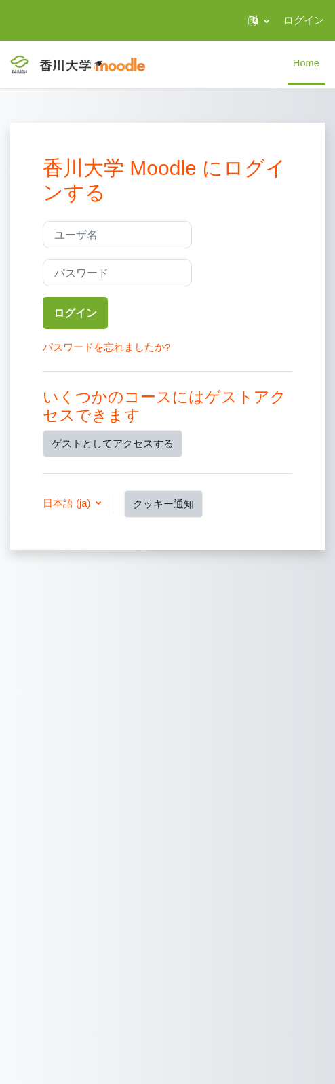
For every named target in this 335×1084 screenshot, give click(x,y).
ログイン (303, 20)
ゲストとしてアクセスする (113, 443)
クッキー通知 (163, 504)
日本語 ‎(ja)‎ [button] (68, 503)
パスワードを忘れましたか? (106, 347)
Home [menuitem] (306, 63)
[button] (258, 20)
